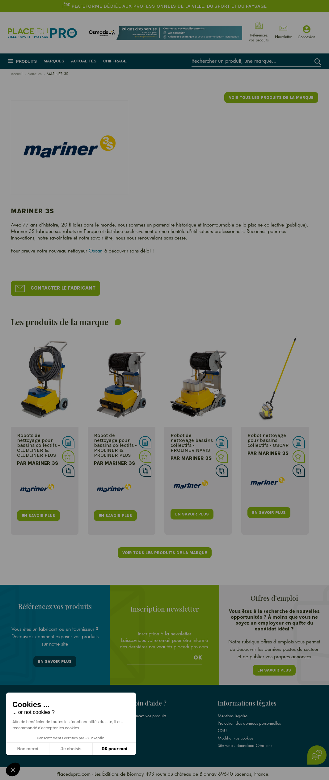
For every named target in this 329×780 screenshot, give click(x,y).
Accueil (17, 73)
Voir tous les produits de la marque (271, 97)
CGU (222, 730)
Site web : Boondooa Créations (245, 745)
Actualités (83, 61)
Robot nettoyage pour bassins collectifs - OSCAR (268, 440)
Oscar (95, 250)
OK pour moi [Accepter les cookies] (114, 749)
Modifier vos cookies (235, 738)
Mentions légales (232, 716)
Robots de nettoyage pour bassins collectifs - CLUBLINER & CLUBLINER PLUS (38, 445)
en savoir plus (38, 515)
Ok (198, 657)
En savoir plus (55, 661)
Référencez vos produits (145, 716)
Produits (26, 61)
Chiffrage (115, 61)
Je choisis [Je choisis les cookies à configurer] (71, 749)
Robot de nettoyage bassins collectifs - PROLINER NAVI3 (192, 442)
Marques (54, 61)
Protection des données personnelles (249, 723)
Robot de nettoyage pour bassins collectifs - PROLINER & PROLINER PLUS (115, 445)
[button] (13, 769)
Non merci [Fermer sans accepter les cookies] (27, 749)
